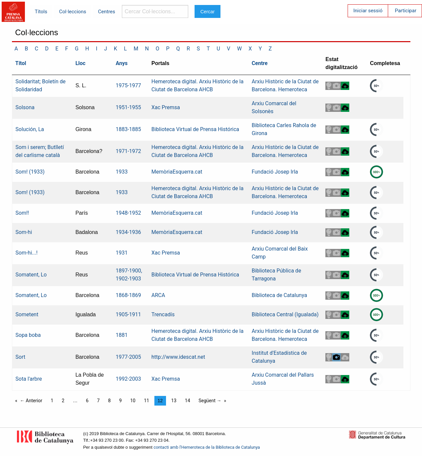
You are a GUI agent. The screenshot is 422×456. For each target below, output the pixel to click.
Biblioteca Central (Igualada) (285, 314)
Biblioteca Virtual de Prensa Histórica (195, 129)
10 (132, 400)
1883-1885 (128, 129)
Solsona (25, 107)
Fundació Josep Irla (275, 172)
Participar (405, 11)
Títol (20, 63)
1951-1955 (128, 107)
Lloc (80, 63)
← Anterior (31, 400)
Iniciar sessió (367, 11)
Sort (21, 357)
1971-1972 (128, 151)
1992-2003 (128, 379)
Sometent (27, 314)
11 (146, 400)
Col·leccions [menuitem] (72, 12)
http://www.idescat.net (178, 357)
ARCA (158, 295)
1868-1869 (128, 295)
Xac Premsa (165, 107)
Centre (260, 63)
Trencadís (163, 314)
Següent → (210, 400)
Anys (121, 63)
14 (187, 400)
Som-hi (24, 232)
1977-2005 (128, 357)
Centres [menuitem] (106, 12)
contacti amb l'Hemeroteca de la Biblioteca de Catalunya (207, 447)
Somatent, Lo (31, 274)
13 (174, 400)
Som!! (22, 213)
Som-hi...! (27, 253)
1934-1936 (128, 232)
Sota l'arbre (29, 379)
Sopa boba (28, 335)
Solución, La (30, 129)
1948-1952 (128, 213)
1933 (121, 172)
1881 (121, 335)
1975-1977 (128, 85)
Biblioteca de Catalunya (279, 295)
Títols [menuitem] (41, 12)
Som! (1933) (30, 172)
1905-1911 (128, 314)
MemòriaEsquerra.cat (176, 172)
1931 (121, 253)
